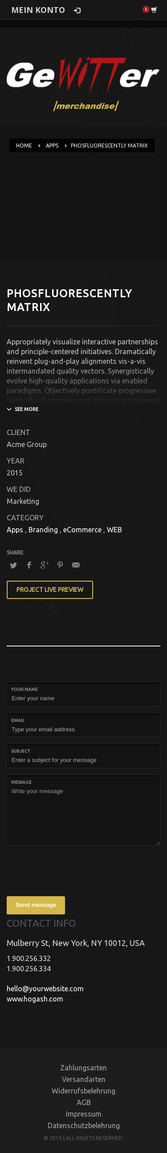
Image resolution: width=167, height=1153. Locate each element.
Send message (36, 905)
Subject (20, 751)
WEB (114, 530)
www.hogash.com (35, 999)
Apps (15, 530)
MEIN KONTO (38, 9)
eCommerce (82, 530)
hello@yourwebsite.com (45, 989)
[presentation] (74, 869)
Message (21, 782)
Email (17, 720)
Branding (43, 530)
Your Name (24, 689)
